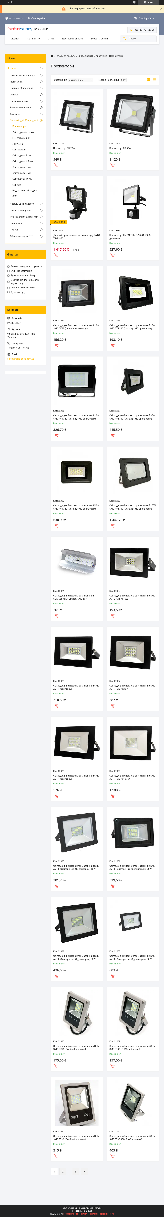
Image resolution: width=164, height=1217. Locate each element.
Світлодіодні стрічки (23, 132)
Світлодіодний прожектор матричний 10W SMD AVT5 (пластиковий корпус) (76, 327)
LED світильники (21, 138)
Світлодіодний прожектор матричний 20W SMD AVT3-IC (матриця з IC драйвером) (76, 417)
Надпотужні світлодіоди (25, 190)
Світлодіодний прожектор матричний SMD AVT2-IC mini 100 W (132, 777)
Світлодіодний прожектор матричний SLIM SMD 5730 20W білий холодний (76, 1138)
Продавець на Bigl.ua (82, 1211)
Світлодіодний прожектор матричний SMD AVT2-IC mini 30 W (132, 687)
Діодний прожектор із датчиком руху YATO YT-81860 (76, 237)
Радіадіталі (16, 223)
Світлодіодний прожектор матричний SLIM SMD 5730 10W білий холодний (76, 1048)
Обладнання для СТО (21, 236)
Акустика (15, 114)
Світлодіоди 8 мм (21, 173)
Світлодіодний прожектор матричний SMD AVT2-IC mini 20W (76, 687)
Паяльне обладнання (21, 88)
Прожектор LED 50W (120, 148)
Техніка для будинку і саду (24, 216)
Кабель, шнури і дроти (22, 203)
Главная (15, 38)
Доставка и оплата (72, 38)
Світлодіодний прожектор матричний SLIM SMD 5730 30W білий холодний (132, 1138)
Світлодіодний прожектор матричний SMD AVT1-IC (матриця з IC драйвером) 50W (132, 958)
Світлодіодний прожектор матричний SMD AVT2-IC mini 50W (76, 777)
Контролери (19, 149)
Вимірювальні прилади (22, 75)
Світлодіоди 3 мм (21, 155)
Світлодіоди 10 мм (22, 178)
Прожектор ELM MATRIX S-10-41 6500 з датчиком (130, 237)
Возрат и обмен (99, 38)
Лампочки (17, 144)
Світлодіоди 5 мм (21, 167)
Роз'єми (14, 229)
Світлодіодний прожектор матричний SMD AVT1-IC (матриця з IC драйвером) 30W (76, 958)
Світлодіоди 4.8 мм (22, 161)
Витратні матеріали (20, 210)
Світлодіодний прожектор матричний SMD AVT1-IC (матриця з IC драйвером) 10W (76, 867)
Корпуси (16, 184)
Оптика (14, 94)
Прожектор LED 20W (64, 148)
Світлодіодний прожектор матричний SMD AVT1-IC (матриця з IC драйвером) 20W (132, 867)
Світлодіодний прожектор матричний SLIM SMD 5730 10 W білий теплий (132, 1048)
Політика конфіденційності (101, 1214)
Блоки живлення (19, 101)
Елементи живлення (21, 107)
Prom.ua (98, 1208)
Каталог (32, 38)
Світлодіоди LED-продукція (92, 56)
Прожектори (19, 126)
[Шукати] (124, 38)
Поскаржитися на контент (75, 1214)
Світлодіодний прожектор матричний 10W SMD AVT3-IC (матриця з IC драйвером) (132, 327)
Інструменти (16, 81)
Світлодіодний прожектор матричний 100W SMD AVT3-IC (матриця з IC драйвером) (132, 507)
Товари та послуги (65, 56)
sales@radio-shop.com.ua (20, 358)
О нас (51, 38)
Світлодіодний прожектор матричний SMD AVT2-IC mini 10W (132, 597)
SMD (14, 196)
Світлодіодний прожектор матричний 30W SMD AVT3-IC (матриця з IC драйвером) (132, 417)
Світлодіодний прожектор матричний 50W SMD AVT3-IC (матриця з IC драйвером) (76, 507)
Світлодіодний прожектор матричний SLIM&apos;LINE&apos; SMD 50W (73, 597)
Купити (56, 165)
